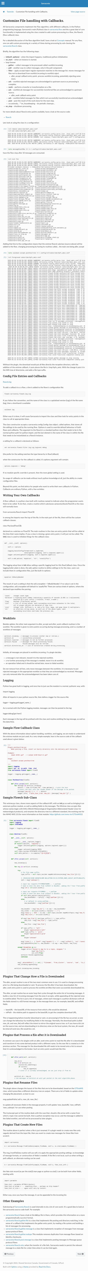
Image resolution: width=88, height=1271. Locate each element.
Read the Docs (44, 1267)
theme (25, 1267)
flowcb (8, 117)
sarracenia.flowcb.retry (15, 1245)
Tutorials (10, 12)
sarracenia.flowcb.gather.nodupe (19, 1234)
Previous (9, 1254)
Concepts (61, 40)
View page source (78, 12)
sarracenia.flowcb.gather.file (17, 1221)
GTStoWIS (79, 1088)
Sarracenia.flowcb (22, 1207)
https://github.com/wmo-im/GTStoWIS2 (66, 814)
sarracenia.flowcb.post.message (18, 1240)
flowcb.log (7, 382)
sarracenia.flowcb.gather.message (19, 1229)
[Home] (4, 12)
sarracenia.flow (56, 30)
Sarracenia (45, 3)
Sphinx (14, 1267)
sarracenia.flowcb (10, 46)
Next (81, 1254)
